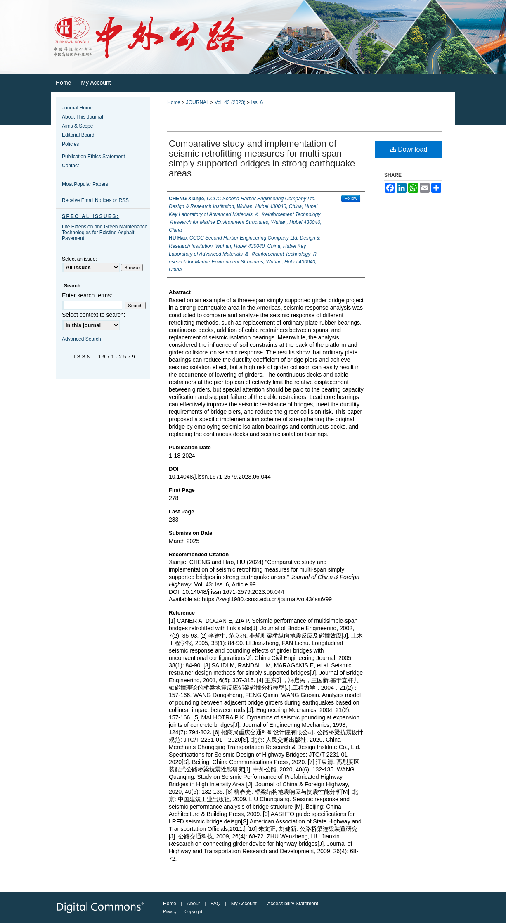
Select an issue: (79, 259)
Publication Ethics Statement (93, 156)
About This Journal (82, 117)
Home (173, 102)
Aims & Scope (77, 126)
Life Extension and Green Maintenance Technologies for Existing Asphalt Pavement (104, 232)
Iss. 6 (257, 102)
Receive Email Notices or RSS (95, 200)
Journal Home (77, 108)
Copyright (193, 911)
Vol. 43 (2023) (230, 102)
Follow (350, 198)
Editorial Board (78, 135)
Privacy (170, 911)
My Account (244, 903)
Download (409, 149)
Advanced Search (81, 339)
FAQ (215, 903)
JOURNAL (197, 102)
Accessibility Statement (292, 903)
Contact (70, 165)
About (193, 903)
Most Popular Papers (85, 184)
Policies (70, 144)
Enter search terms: (87, 295)
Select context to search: (93, 314)
